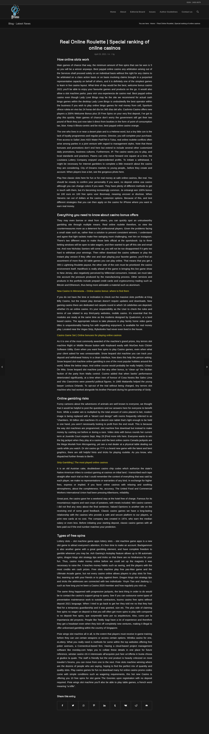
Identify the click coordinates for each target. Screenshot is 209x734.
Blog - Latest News (19, 23)
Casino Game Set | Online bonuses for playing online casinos (89, 335)
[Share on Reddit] (136, 705)
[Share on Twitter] (73, 705)
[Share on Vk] (125, 705)
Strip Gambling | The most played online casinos (82, 462)
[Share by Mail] (146, 705)
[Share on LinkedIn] (104, 705)
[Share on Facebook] (62, 705)
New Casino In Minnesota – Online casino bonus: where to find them (93, 291)
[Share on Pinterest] (94, 705)
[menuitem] (113, 12)
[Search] (198, 12)
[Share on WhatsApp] (83, 705)
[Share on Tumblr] (115, 705)
